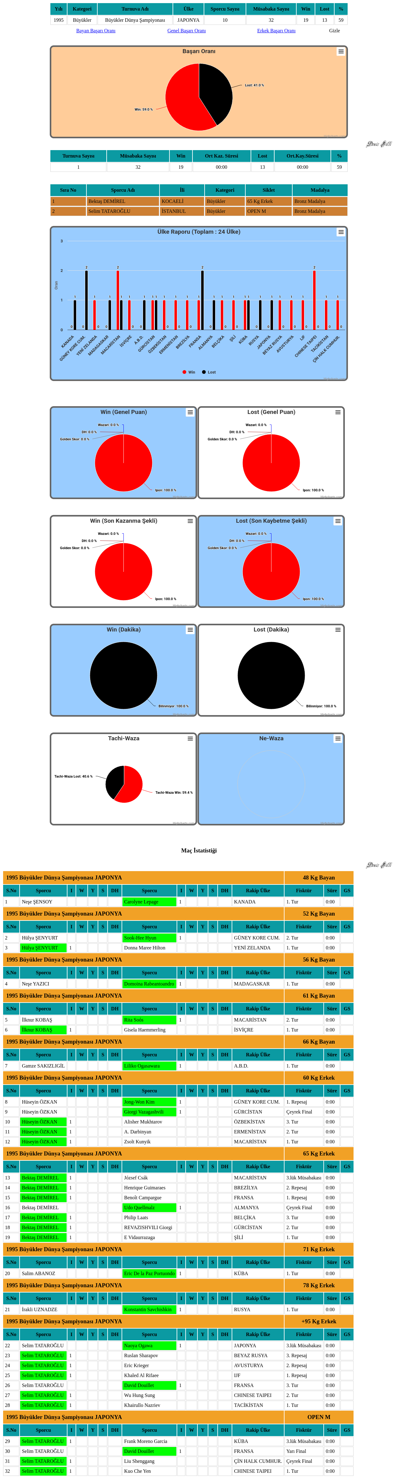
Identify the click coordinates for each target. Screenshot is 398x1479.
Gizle (334, 30)
